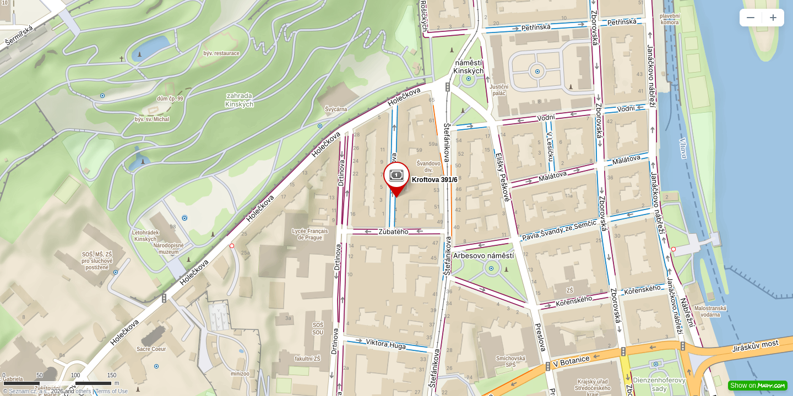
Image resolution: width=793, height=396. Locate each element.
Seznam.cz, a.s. (28, 391)
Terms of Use (111, 391)
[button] (751, 17)
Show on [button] (757, 385)
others (83, 391)
